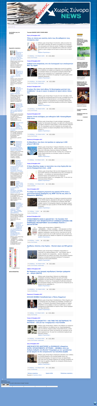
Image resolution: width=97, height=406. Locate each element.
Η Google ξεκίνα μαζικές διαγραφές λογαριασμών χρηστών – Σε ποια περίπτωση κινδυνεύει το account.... (16, 126)
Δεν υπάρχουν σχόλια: (40, 55)
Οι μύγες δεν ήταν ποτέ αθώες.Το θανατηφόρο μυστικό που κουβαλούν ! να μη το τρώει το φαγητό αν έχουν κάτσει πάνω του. (49, 91)
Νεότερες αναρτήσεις (33, 373)
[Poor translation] (7, 385)
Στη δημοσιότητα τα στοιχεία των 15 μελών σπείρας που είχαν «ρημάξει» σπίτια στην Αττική (16, 73)
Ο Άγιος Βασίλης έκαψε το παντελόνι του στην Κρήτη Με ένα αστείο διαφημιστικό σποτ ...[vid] (49, 167)
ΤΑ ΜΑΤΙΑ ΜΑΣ (41, 83)
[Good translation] (3, 385)
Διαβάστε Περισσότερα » (44, 52)
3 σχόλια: (37, 240)
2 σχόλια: (37, 211)
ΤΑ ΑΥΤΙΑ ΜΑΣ (34, 57)
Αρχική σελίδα (11, 26)
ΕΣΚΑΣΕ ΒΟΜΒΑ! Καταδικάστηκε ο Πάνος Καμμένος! (46, 297)
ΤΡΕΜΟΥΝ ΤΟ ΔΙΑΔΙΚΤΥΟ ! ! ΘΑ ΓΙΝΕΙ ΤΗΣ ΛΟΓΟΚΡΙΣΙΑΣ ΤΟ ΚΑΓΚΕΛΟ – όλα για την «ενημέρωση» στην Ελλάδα (49, 321)
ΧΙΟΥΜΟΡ (33, 185)
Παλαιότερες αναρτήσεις (67, 373)
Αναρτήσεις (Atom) (37, 375)
